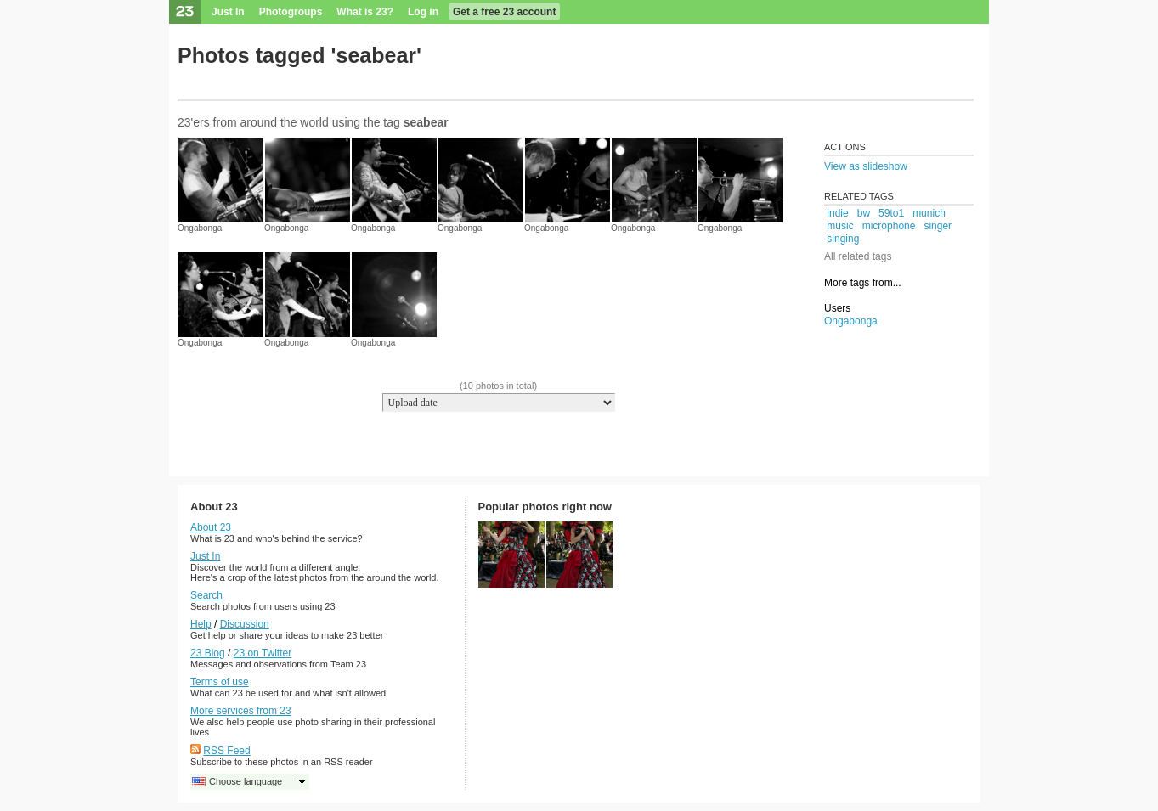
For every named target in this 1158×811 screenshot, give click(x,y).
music (840, 226)
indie (837, 213)
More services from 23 (240, 711)
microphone (889, 226)
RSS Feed (226, 751)
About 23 (210, 527)
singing (843, 239)
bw (863, 213)
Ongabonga (200, 228)
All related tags (857, 256)
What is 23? (364, 12)
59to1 (891, 213)
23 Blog (207, 653)
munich (929, 213)
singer (938, 226)
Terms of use (219, 682)
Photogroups (291, 12)
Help (201, 624)
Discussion (244, 624)
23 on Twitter (262, 653)
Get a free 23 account (504, 12)
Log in (423, 12)
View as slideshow (865, 166)
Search (206, 595)
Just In (228, 12)
